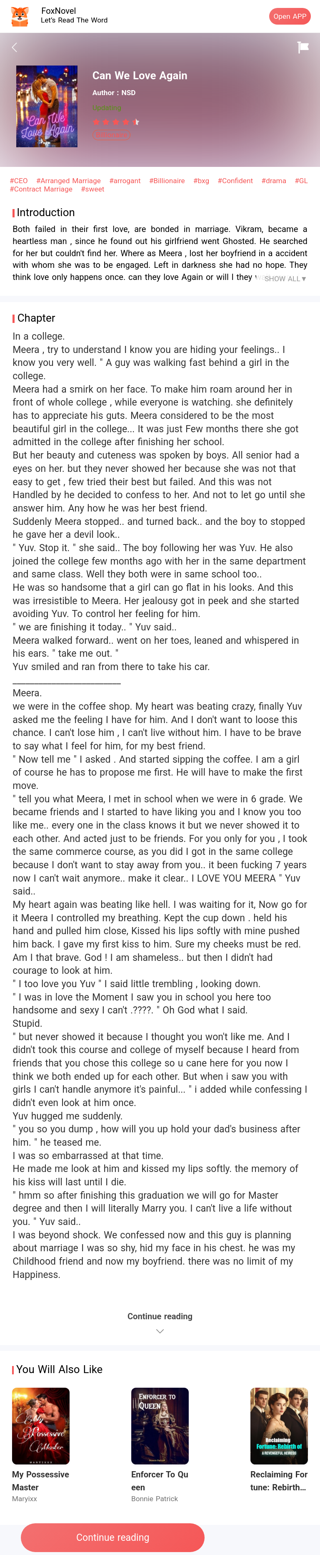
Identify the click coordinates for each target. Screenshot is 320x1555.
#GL (301, 180)
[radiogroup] (116, 122)
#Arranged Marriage (69, 180)
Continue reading (112, 1537)
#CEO (20, 180)
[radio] (97, 122)
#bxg (202, 180)
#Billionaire (168, 180)
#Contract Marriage (42, 189)
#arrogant (126, 180)
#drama (275, 180)
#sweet (92, 189)
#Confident (236, 180)
